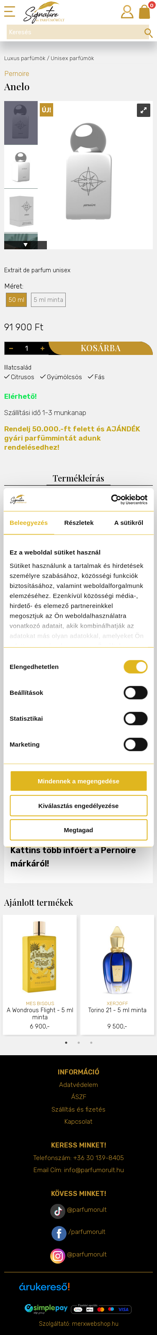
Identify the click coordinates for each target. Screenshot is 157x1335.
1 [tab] (66, 1043)
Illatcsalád (17, 367)
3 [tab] (91, 1043)
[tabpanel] (40, 975)
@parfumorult (87, 1209)
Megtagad (78, 829)
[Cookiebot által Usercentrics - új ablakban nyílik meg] (111, 499)
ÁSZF (78, 1097)
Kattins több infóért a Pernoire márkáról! (73, 857)
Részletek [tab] (79, 522)
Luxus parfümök (24, 58)
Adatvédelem (78, 1085)
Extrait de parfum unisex (37, 270)
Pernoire (16, 74)
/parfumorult (87, 1232)
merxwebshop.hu (95, 1323)
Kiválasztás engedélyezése (79, 805)
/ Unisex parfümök (70, 58)
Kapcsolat (78, 1121)
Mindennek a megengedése (78, 781)
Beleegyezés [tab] (29, 522)
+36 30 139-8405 (98, 1158)
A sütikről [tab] (129, 522)
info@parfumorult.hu (94, 1170)
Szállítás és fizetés (78, 1109)
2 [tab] (79, 1043)
